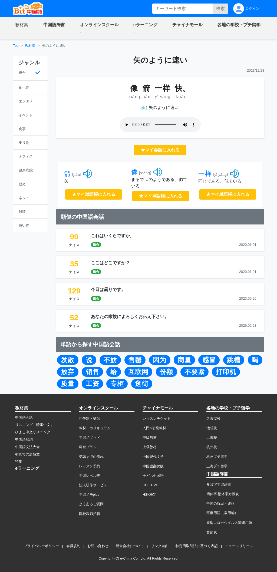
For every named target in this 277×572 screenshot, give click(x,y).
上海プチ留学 (216, 466)
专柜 (117, 383)
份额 (166, 371)
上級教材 (150, 447)
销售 (92, 371)
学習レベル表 (89, 476)
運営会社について (130, 546)
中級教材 (150, 437)
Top (16, 46)
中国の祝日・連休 (220, 503)
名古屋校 (213, 418)
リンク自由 (160, 546)
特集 (18, 461)
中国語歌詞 (24, 439)
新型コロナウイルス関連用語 (229, 523)
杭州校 (211, 447)
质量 (67, 383)
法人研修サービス (93, 485)
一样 (205, 173)
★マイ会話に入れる (160, 150)
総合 (96, 245)
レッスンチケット (157, 418)
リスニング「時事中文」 (34, 425)
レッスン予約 (89, 466)
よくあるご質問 (91, 504)
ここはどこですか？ (110, 262)
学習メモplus (89, 494)
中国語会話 (24, 417)
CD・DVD (151, 485)
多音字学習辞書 (218, 484)
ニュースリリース (239, 546)
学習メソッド (89, 437)
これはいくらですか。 (112, 235)
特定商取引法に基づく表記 (197, 546)
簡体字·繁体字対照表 (222, 494)
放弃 (67, 371)
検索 (220, 8)
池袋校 (211, 428)
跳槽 (233, 359)
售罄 (135, 359)
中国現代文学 (153, 457)
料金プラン (88, 447)
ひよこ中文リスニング (32, 432)
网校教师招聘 (89, 514)
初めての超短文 (27, 454)
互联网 (138, 371)
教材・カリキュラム (95, 428)
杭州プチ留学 (216, 457)
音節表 (211, 532)
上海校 (211, 437)
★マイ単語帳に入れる (93, 194)
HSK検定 (150, 494)
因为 (159, 359)
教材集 (30, 46)
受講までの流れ (91, 457)
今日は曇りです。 (108, 289)
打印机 (226, 371)
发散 (67, 359)
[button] (23, 28)
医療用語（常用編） (222, 513)
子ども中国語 (153, 476)
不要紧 (194, 371)
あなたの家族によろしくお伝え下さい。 (130, 316)
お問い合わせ (97, 546)
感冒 (209, 359)
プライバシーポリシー (41, 546)
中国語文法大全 (27, 447)
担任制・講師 (89, 418)
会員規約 (73, 546)
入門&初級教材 (154, 428)
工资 (92, 383)
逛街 (142, 383)
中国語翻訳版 (153, 466)
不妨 (110, 359)
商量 (184, 359)
